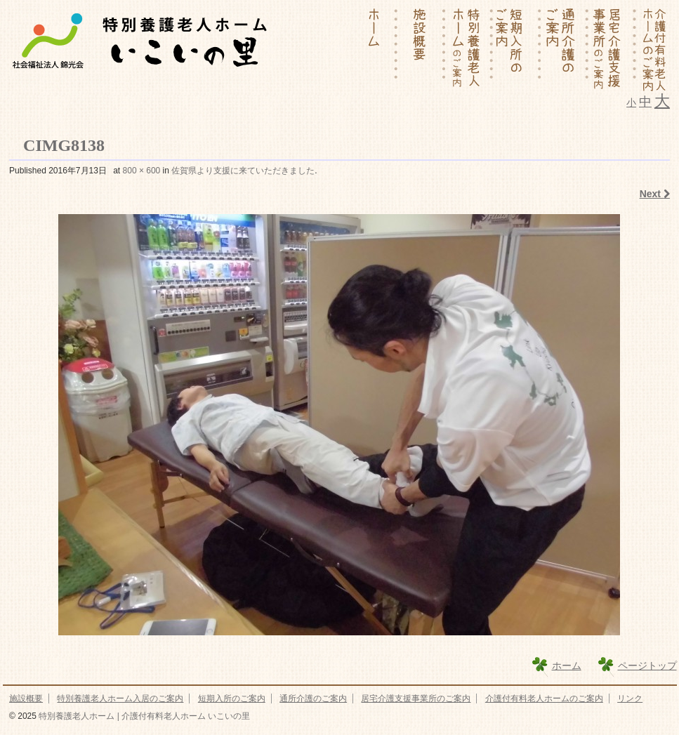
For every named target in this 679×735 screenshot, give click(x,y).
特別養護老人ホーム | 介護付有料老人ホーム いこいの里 (143, 716)
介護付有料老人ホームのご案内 (544, 698)
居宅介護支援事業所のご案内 (415, 698)
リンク (629, 698)
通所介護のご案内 (313, 698)
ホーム (566, 665)
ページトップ (647, 665)
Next (655, 193)
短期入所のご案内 (231, 698)
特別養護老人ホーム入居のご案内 (120, 698)
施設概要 (26, 698)
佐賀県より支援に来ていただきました (243, 171)
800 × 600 (142, 171)
